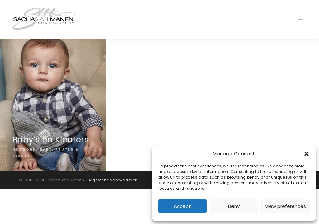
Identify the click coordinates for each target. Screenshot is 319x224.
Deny (234, 206)
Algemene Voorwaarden (112, 180)
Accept (182, 206)
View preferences (285, 206)
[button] (306, 154)
